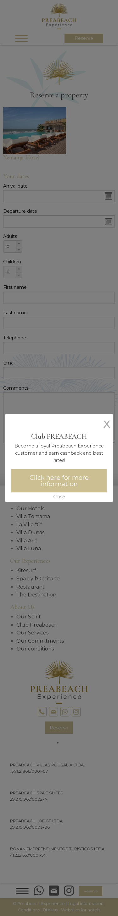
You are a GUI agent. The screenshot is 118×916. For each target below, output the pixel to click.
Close (59, 497)
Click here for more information (59, 481)
